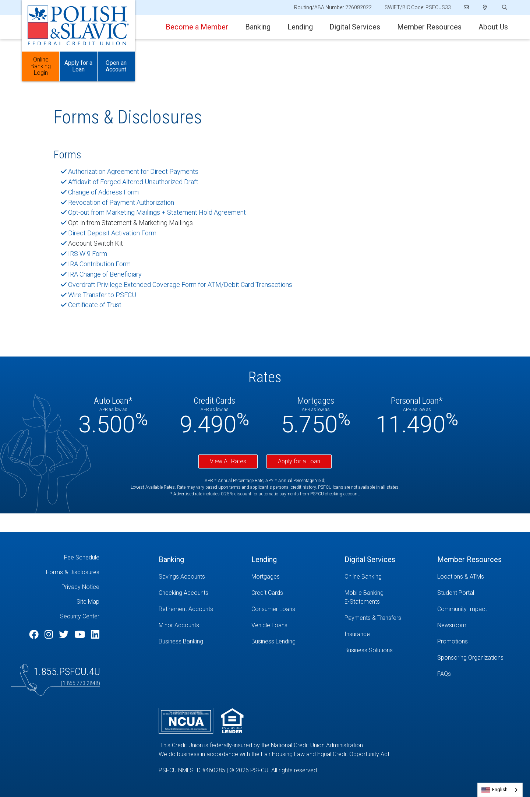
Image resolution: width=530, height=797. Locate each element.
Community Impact (462, 608)
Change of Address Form (103, 192)
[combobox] (500, 790)
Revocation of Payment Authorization (121, 202)
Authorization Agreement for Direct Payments (133, 171)
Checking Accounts (183, 592)
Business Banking (181, 641)
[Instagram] (50, 634)
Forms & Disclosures (72, 572)
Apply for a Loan (299, 461)
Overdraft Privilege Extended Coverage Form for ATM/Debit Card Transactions (180, 284)
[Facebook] (35, 634)
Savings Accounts (182, 576)
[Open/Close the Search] (504, 7)
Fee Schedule (81, 557)
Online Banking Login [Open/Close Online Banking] (41, 66)
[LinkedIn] (95, 634)
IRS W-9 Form (87, 253)
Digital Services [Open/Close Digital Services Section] (354, 26)
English (500, 789)
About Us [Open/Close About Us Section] (493, 26)
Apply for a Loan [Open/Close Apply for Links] (78, 66)
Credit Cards (267, 592)
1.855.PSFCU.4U (66, 672)
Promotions (452, 641)
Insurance (357, 634)
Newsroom (451, 625)
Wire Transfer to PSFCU (102, 295)
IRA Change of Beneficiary (105, 274)
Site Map (88, 601)
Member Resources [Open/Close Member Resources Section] (429, 26)
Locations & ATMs (460, 576)
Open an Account (116, 66)
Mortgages (265, 576)
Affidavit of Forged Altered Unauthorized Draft (133, 182)
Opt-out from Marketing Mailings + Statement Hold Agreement (157, 212)
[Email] (467, 7)
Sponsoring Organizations (470, 657)
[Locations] (485, 7)
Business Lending (273, 641)
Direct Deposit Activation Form (112, 233)
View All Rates (228, 461)
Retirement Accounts (186, 608)
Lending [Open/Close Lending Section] (300, 26)
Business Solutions (368, 650)
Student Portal (455, 592)
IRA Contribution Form (99, 264)
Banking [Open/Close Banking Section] (258, 26)
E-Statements (362, 601)
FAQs (444, 673)
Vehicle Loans (269, 625)
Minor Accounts (179, 625)
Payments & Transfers (372, 617)
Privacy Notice (80, 586)
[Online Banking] (385, 576)
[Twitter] (65, 634)
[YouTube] (80, 634)
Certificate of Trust (94, 305)
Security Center (79, 616)
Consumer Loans (273, 608)
